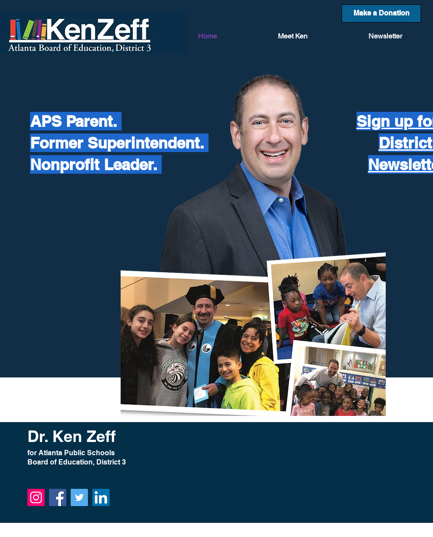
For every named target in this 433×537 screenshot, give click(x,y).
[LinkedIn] (101, 497)
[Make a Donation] (381, 13)
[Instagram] (36, 497)
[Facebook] (57, 497)
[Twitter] (79, 497)
